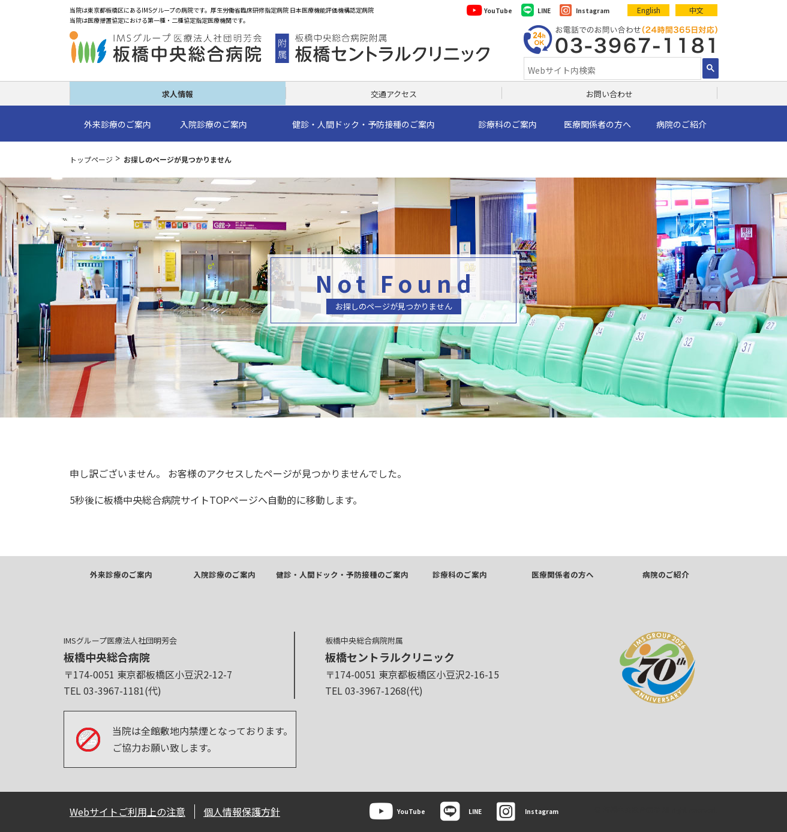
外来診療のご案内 (121, 574)
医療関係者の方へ (562, 574)
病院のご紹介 (665, 574)
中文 (696, 10)
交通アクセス (394, 94)
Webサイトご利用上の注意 (127, 811)
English (648, 10)
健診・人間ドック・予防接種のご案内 (342, 574)
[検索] (611, 69)
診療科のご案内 (459, 574)
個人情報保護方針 (241, 811)
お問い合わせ (609, 94)
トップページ (91, 159)
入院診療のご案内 (224, 574)
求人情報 (177, 94)
